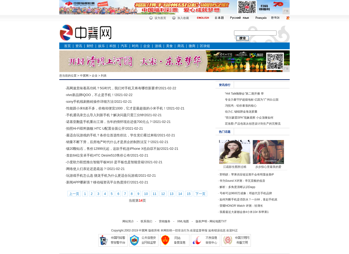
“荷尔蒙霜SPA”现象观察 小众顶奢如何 (249, 117)
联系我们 (146, 221)
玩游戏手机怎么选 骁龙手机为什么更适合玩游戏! (102, 175)
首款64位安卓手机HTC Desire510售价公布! (98, 155)
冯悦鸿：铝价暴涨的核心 (241, 105)
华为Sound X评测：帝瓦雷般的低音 (242, 180)
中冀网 (84, 75)
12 (163, 194)
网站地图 (215, 221)
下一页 (200, 194)
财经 (90, 46)
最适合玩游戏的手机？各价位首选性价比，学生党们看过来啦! (112, 135)
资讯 (78, 46)
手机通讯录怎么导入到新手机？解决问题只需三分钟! (105, 115)
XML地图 (183, 221)
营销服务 (164, 221)
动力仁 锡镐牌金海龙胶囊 (241, 111)
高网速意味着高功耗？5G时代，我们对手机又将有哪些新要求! (112, 88)
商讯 (180, 46)
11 (154, 194)
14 (180, 194)
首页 (67, 46)
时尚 (135, 46)
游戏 (158, 46)
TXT (224, 221)
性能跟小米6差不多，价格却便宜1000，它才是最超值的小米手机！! (116, 108)
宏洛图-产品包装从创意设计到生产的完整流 (253, 123)
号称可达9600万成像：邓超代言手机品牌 (246, 193)
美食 (169, 46)
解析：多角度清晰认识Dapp (237, 187)
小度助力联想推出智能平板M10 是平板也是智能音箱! (105, 162)
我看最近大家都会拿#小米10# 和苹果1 (244, 212)
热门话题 (224, 131)
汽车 (124, 46)
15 (189, 194)
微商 (192, 46)
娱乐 (101, 46)
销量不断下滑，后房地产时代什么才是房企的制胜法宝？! (108, 142)
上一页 (74, 194)
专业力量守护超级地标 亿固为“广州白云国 (251, 99)
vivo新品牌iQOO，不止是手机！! (90, 95)
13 (172, 194)
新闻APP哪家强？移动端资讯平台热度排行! (98, 182)
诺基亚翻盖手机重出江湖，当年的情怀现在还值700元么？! (109, 122)
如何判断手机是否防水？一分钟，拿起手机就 (248, 199)
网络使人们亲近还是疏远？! (87, 169)
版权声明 (201, 221)
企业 (146, 46)
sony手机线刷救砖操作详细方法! (90, 101)
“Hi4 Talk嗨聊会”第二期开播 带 (244, 93)
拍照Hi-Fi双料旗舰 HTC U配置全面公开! (96, 128)
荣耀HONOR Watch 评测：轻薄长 (241, 205)
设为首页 (160, 18)
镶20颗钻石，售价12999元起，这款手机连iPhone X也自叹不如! (113, 149)
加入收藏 (183, 18)
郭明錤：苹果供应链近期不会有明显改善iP (247, 174)
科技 (112, 46)
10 (146, 194)
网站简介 (128, 221)
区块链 (205, 46)
